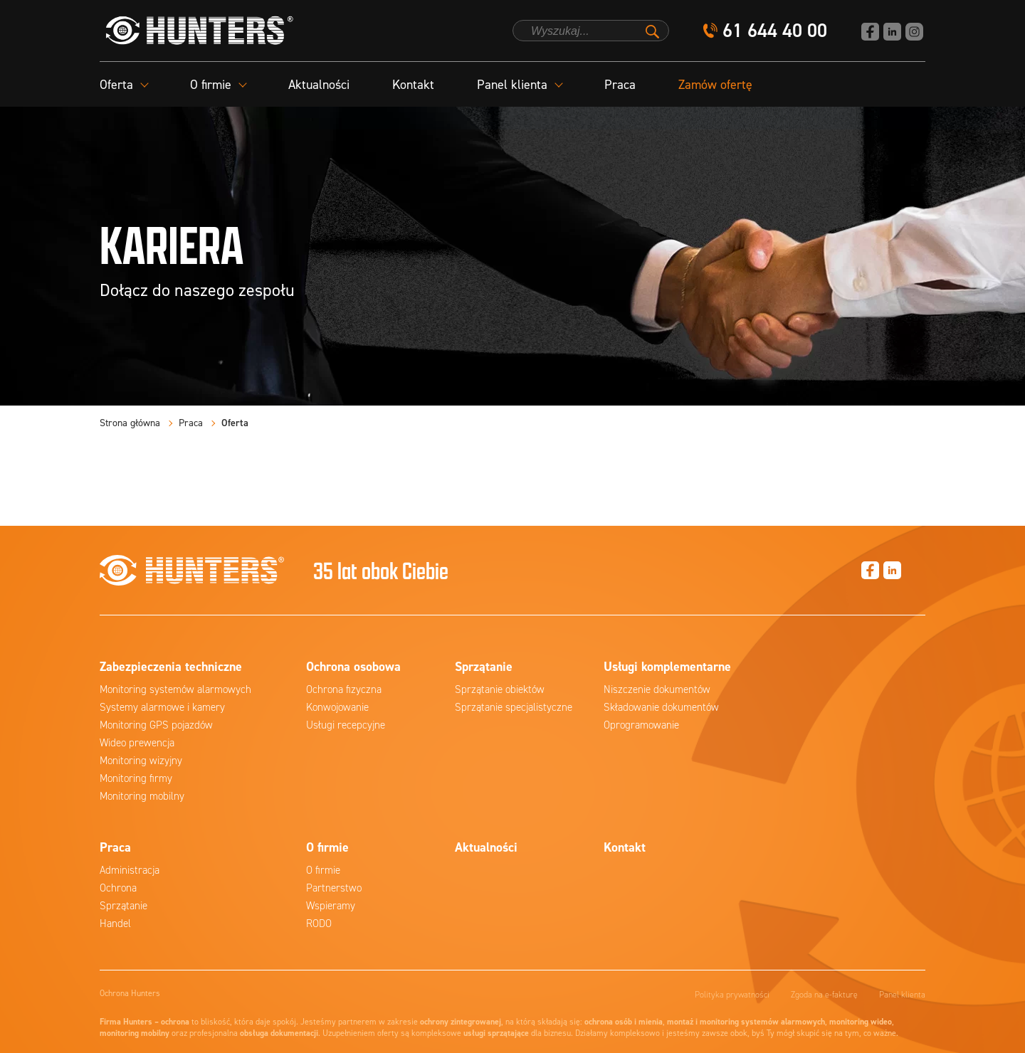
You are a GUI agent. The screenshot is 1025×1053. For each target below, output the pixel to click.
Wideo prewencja (137, 743)
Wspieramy (330, 906)
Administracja (129, 870)
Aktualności (318, 84)
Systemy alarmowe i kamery (162, 707)
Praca (620, 84)
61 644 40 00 (774, 31)
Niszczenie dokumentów (657, 689)
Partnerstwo (334, 888)
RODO (319, 923)
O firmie (323, 870)
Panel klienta (902, 994)
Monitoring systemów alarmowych (175, 689)
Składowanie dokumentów (661, 707)
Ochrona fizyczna (344, 689)
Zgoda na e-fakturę (824, 994)
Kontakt (413, 84)
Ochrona (118, 888)
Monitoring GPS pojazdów (156, 725)
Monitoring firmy (136, 778)
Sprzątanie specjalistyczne (513, 707)
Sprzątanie (123, 906)
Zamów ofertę (715, 84)
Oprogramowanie (641, 725)
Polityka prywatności (732, 994)
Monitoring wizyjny (141, 760)
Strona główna (130, 423)
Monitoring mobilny (142, 796)
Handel (115, 923)
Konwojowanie (337, 707)
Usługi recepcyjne (345, 725)
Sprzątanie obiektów (500, 689)
